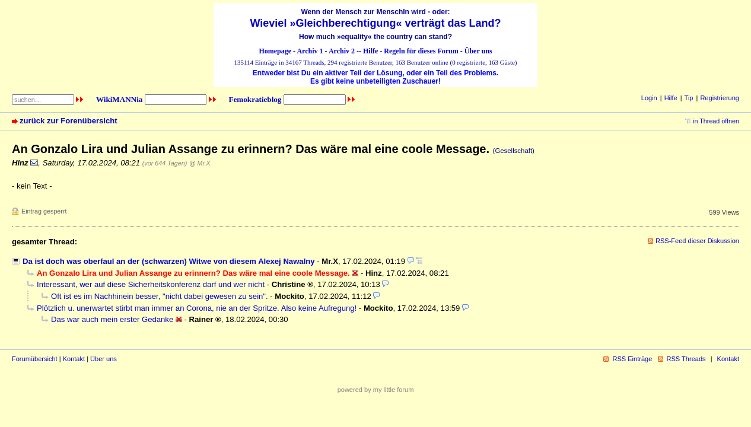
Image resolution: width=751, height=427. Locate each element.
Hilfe (370, 51)
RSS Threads (686, 358)
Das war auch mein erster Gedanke (112, 319)
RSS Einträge (632, 358)
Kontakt (74, 358)
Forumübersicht (35, 358)
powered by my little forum (376, 389)
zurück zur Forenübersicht (68, 120)
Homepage (275, 51)
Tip (689, 97)
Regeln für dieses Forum (421, 51)
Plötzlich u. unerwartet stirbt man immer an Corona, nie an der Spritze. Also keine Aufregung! (197, 308)
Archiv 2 (342, 51)
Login (649, 97)
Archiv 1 (310, 51)
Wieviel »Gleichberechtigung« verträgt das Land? (375, 23)
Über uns (478, 51)
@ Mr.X (200, 163)
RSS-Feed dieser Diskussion (697, 240)
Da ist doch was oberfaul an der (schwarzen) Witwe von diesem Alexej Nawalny (169, 261)
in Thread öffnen (716, 121)
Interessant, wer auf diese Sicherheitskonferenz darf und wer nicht (151, 284)
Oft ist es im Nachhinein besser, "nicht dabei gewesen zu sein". (159, 296)
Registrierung (719, 97)
